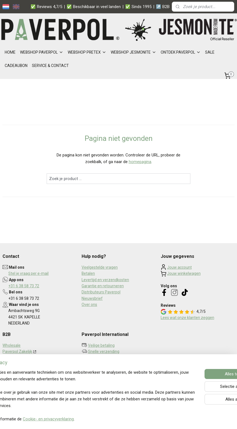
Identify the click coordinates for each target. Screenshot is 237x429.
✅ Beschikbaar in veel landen (94, 6)
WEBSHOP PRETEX (87, 52)
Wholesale (11, 345)
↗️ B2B (163, 6)
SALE (210, 52)
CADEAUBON (16, 65)
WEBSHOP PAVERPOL (41, 52)
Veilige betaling (101, 345)
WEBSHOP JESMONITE (133, 52)
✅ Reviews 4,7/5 (46, 6)
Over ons (89, 304)
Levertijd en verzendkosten (105, 280)
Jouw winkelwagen (184, 273)
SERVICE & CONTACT (50, 65)
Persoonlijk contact (104, 358)
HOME (10, 52)
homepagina (140, 161)
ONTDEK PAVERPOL (181, 52)
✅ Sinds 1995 (138, 6)
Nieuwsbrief (92, 298)
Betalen (88, 273)
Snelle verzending (103, 351)
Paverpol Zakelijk (17, 351)
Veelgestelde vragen (100, 267)
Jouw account (179, 267)
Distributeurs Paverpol (101, 292)
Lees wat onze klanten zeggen (187, 317)
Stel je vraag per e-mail (28, 273)
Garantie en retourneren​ (103, 286)
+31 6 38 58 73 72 (23, 286)
